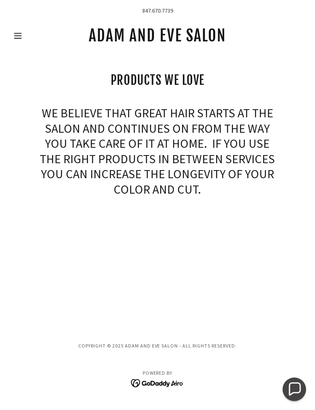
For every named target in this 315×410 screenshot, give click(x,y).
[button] (32, 36)
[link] (157, 39)
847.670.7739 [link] (157, 10)
